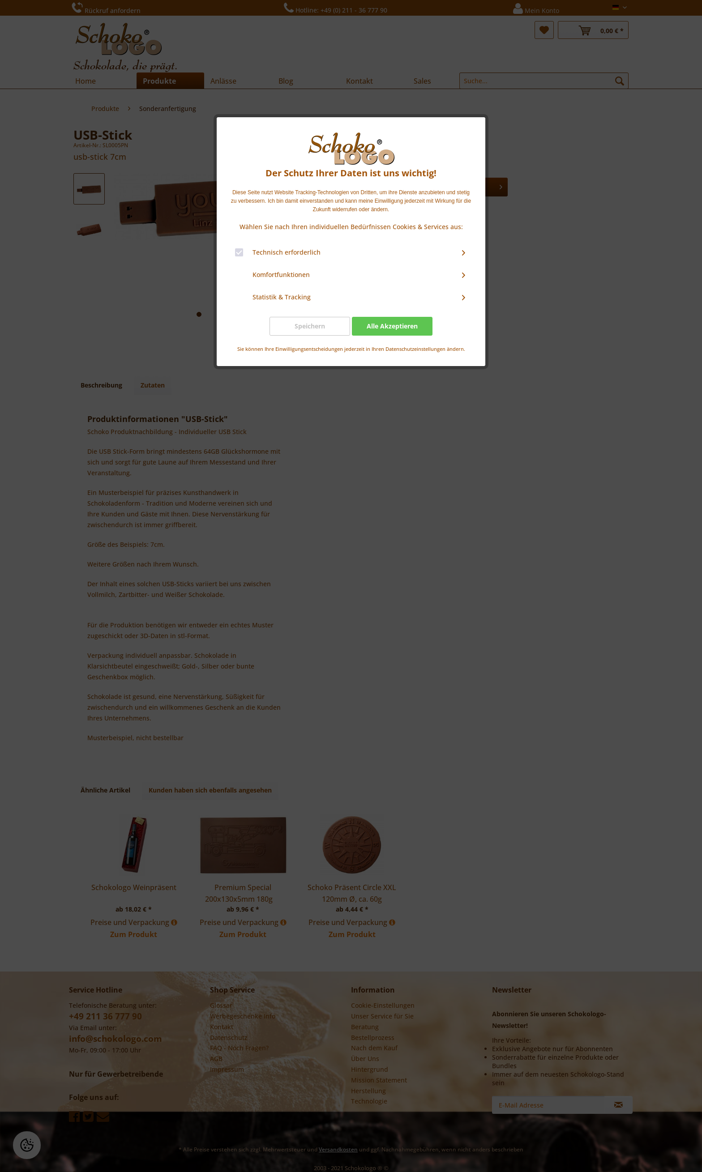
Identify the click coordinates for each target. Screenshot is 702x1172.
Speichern (310, 326)
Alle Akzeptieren (392, 326)
